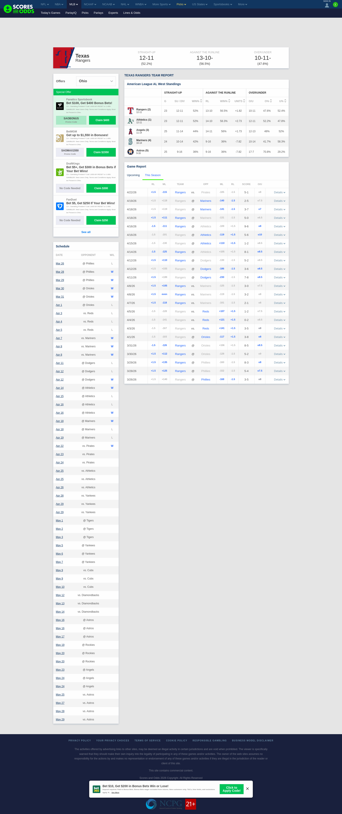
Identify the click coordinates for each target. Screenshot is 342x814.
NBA (59, 4)
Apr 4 (59, 321)
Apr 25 (59, 470)
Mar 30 (60, 288)
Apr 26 (59, 487)
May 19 (60, 644)
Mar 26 (60, 263)
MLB (73, 4)
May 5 (59, 545)
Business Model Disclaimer (253, 740)
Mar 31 (60, 296)
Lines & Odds (131, 12)
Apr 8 (59, 346)
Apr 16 (59, 404)
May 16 (60, 620)
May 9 (59, 570)
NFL (45, 4)
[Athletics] (143, 119)
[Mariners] (143, 140)
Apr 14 (59, 387)
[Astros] (142, 150)
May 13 (60, 603)
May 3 (59, 537)
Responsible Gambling (210, 740)
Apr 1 (59, 305)
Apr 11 (59, 363)
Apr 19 (59, 437)
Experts (113, 12)
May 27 (60, 702)
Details (279, 192)
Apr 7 (59, 338)
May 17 (60, 636)
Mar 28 (60, 271)
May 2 (59, 528)
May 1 (59, 520)
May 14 (60, 611)
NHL (125, 4)
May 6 (59, 553)
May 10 (60, 586)
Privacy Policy (79, 740)
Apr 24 (59, 462)
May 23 (60, 669)
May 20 (60, 653)
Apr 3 (59, 313)
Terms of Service (148, 740)
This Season (153, 175)
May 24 (60, 678)
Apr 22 (59, 445)
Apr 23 (59, 454)
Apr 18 (59, 421)
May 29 (60, 719)
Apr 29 (59, 504)
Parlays (98, 12)
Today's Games (50, 12)
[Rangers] (143, 109)
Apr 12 (59, 371)
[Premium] (335, 6)
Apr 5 (59, 329)
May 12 (60, 595)
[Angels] (142, 130)
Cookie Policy (176, 740)
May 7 (59, 562)
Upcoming (133, 175)
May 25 (60, 694)
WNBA (140, 4)
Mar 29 (60, 280)
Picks (85, 12)
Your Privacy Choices (112, 740)
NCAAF (90, 4)
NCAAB (108, 4)
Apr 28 (59, 495)
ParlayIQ (71, 12)
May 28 (60, 711)
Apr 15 (59, 396)
